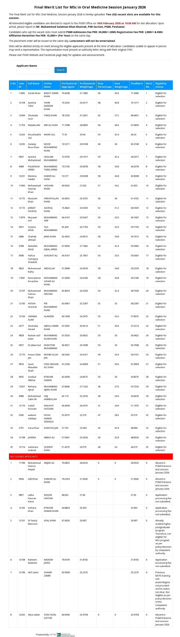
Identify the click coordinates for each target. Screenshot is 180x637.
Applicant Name (27, 65)
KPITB (53, 634)
